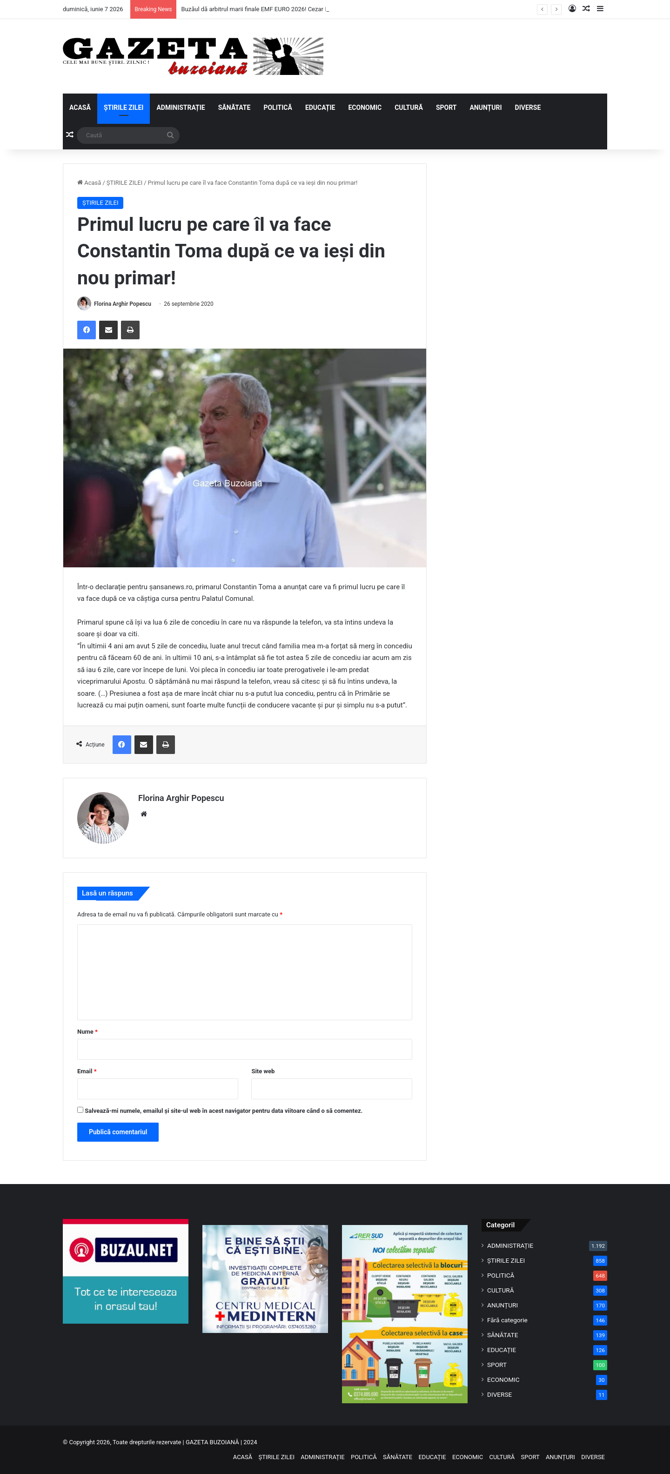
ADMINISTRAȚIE (180, 107)
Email (87, 1071)
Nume (87, 1031)
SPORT (446, 107)
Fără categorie (507, 1320)
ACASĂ (80, 107)
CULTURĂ (409, 107)
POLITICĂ (277, 107)
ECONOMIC (365, 107)
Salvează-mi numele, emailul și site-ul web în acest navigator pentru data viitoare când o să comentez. (223, 1110)
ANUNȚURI (485, 107)
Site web (263, 1071)
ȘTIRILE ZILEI (124, 107)
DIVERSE (528, 107)
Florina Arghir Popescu (122, 304)
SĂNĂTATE (234, 107)
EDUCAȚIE (320, 107)
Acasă (89, 182)
